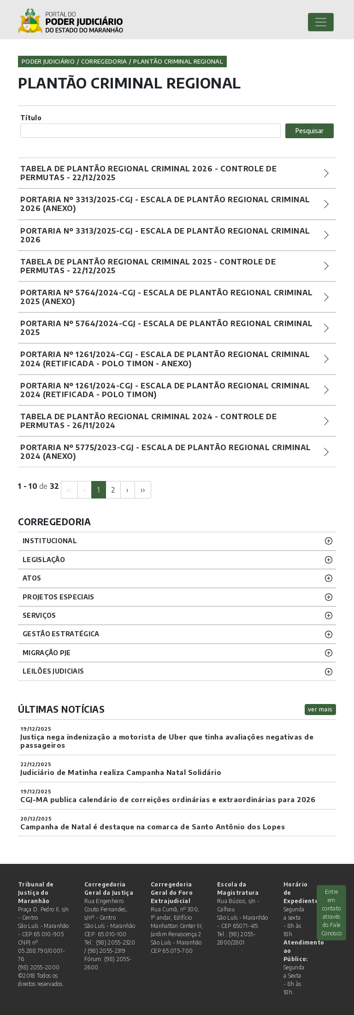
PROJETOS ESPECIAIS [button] (58, 597)
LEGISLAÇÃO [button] (44, 559)
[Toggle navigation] (321, 22)
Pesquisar (309, 131)
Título (30, 118)
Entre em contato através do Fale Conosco (331, 912)
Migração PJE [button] (47, 653)
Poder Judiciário (48, 61)
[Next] (127, 490)
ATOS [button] (32, 578)
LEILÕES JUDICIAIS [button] (53, 671)
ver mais (320, 709)
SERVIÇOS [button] (39, 615)
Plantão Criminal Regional (178, 61)
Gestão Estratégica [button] (61, 634)
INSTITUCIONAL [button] (50, 541)
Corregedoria (104, 61)
